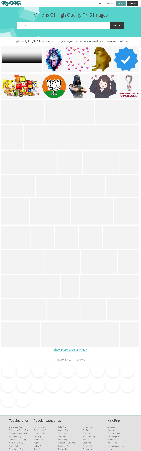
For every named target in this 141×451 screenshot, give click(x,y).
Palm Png (62, 409)
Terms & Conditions (116, 415)
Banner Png (88, 431)
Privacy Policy (113, 422)
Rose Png (37, 419)
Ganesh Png (88, 428)
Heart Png (37, 431)
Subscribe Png (39, 409)
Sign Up (132, 3)
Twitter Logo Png (40, 412)
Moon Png (62, 422)
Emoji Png (87, 422)
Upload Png (112, 425)
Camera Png (63, 412)
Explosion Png (64, 428)
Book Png (87, 425)
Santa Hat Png (39, 415)
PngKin (36, 425)
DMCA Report (113, 419)
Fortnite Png (63, 431)
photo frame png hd (17, 431)
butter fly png (15, 428)
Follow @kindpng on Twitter (119, 435)
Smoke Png (63, 419)
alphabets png (15, 419)
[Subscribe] (117, 25)
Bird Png (86, 415)
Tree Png (62, 415)
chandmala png (15, 409)
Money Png (87, 409)
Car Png (86, 412)
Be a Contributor (106, 3)
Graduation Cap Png (66, 425)
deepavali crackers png (18, 415)
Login (120, 3)
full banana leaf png (17, 422)
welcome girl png (16, 425)
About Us (111, 409)
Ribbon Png (38, 422)
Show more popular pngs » (70, 349)
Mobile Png (38, 428)
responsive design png (18, 412)
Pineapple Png (89, 419)
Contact (111, 412)
